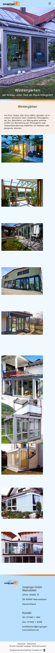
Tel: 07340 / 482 (31, 617)
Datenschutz (31, 644)
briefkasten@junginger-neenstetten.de (35, 628)
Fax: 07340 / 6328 (32, 622)
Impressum (21, 644)
